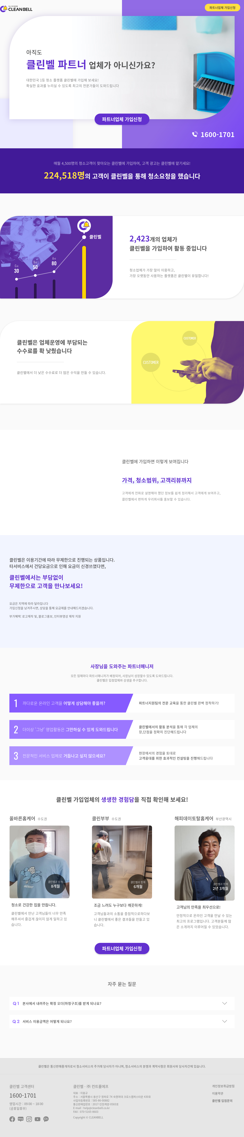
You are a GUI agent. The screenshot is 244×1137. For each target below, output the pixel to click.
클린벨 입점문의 (222, 1100)
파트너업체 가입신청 (222, 7)
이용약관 (217, 1093)
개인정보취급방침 (223, 1086)
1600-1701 (22, 1095)
